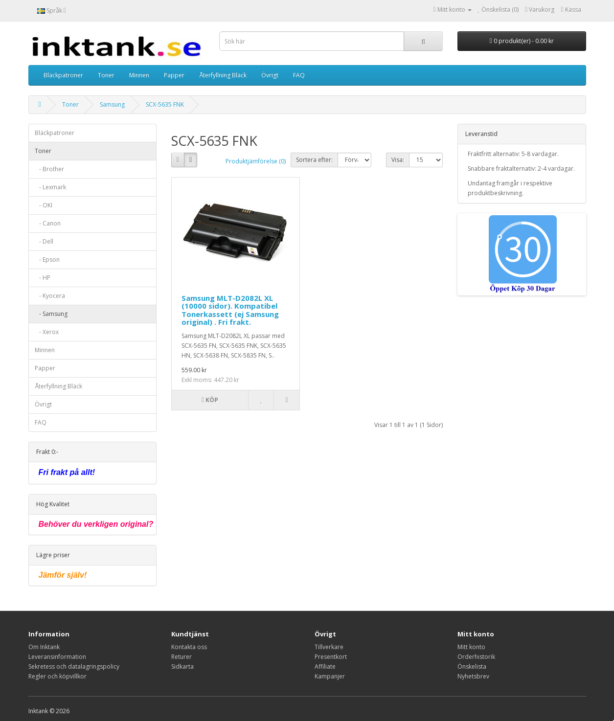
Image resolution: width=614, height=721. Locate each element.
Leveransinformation (57, 657)
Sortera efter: (314, 160)
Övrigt (269, 75)
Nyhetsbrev (473, 676)
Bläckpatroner (63, 75)
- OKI (43, 205)
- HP (42, 277)
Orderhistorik (476, 657)
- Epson (47, 259)
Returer (181, 657)
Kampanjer (330, 676)
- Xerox (47, 332)
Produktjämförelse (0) (256, 161)
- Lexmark (50, 187)
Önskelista (471, 666)
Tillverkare (329, 647)
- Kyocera (50, 296)
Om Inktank (44, 647)
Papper (174, 75)
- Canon (48, 223)
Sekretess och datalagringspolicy (73, 666)
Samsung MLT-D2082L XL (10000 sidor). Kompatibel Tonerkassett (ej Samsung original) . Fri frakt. (230, 310)
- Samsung (51, 314)
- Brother (49, 169)
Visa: (397, 160)
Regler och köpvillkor (57, 676)
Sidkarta (182, 666)
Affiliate (325, 666)
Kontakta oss (189, 647)
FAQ (299, 75)
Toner (106, 75)
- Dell (44, 241)
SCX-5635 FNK (165, 104)
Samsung (112, 104)
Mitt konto (471, 647)
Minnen (139, 75)
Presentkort (331, 657)
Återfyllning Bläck (223, 75)
